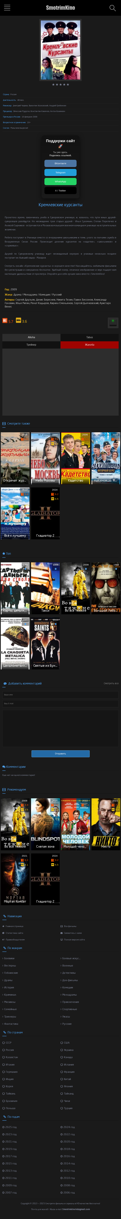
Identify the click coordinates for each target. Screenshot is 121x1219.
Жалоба (89, 345)
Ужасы (65, 1017)
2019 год (9, 1149)
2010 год (67, 1178)
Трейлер (31, 345)
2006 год (67, 1193)
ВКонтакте (60, 163)
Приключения (69, 1002)
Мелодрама (30, 295)
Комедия (44, 295)
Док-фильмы (69, 980)
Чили (65, 1101)
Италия (8, 1065)
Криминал (9, 995)
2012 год (67, 1171)
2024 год (67, 1127)
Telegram (60, 172)
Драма (17, 295)
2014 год (67, 1163)
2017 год (9, 1156)
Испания (67, 1065)
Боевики (8, 958)
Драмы (7, 980)
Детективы (68, 973)
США (64, 1043)
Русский (57, 295)
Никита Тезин (65, 300)
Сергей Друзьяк (25, 300)
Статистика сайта (12, 933)
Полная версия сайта (72, 940)
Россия (8, 1050)
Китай (65, 1079)
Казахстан (10, 1057)
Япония (66, 1086)
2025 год (9, 1127)
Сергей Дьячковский (86, 303)
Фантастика (10, 1024)
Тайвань (9, 1094)
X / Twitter (60, 190)
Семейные (9, 1009)
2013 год (9, 1171)
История (8, 987)
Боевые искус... (70, 958)
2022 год (67, 1135)
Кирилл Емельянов (61, 303)
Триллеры (9, 1017)
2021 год (9, 1142)
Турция (66, 1108)
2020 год (67, 1142)
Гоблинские (10, 973)
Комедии (66, 987)
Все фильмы (68, 927)
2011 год (9, 1178)
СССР (6, 1043)
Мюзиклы (9, 1002)
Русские (66, 1024)
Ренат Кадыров (40, 303)
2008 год (67, 1185)
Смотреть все (111, 683)
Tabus (89, 337)
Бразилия (9, 1101)
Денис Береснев (45, 300)
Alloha (31, 337)
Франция (67, 1072)
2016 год (67, 1156)
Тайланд (67, 1094)
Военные (66, 966)
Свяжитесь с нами (71, 933)
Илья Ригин (22, 303)
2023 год (9, 1135)
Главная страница (12, 927)
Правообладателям (13, 940)
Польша (8, 1108)
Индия (8, 1079)
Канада (66, 1057)
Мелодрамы (68, 995)
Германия (9, 1072)
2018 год (67, 1149)
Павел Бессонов (83, 300)
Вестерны (9, 966)
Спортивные (68, 1009)
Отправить (60, 754)
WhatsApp (60, 181)
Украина (67, 1050)
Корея (7, 1086)
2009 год (9, 1185)
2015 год (9, 1163)
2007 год (9, 1193)
